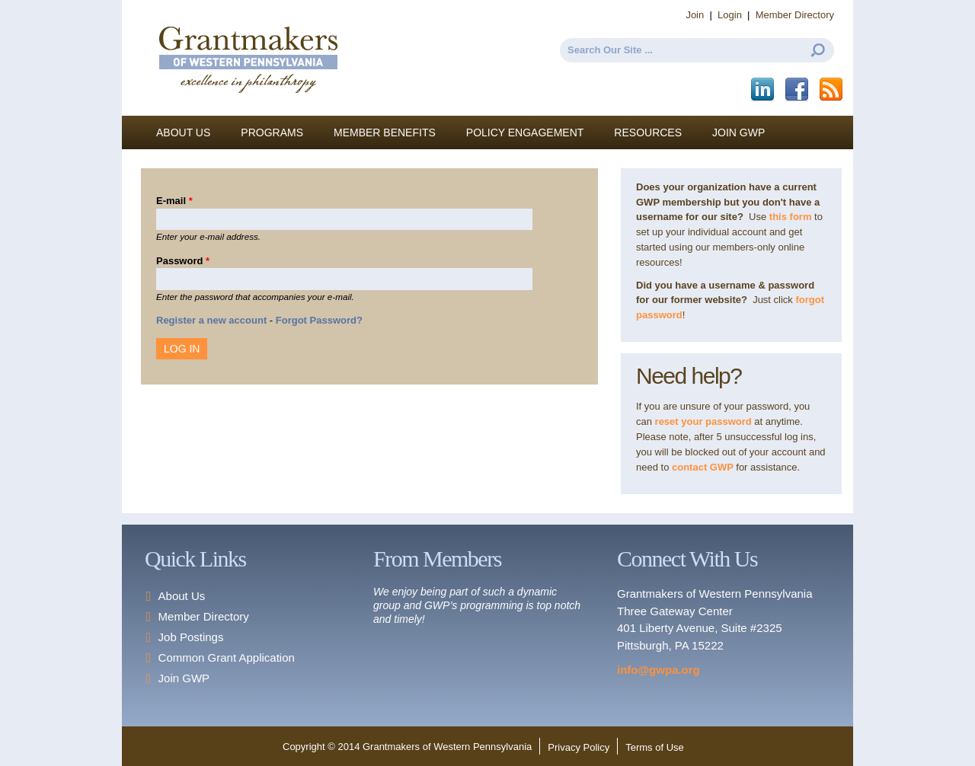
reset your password (703, 421)
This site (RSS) (832, 90)
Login (730, 15)
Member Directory (795, 15)
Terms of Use (654, 747)
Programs (272, 132)
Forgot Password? (319, 320)
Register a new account (211, 320)
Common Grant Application (226, 657)
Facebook (798, 90)
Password (182, 261)
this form (790, 216)
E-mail (174, 200)
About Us (183, 132)
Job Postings (191, 636)
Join (695, 15)
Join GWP (738, 132)
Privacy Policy (578, 747)
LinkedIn (763, 90)
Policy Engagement (525, 132)
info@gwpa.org (658, 669)
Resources (648, 132)
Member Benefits (385, 132)
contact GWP (704, 467)
